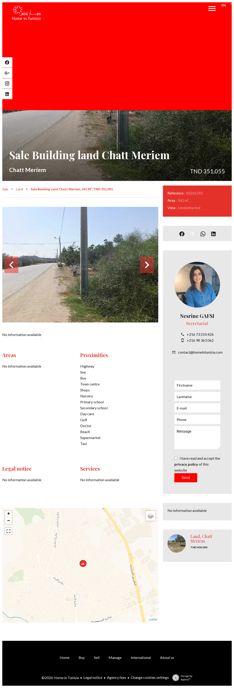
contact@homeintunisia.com (200, 352)
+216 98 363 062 (200, 340)
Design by (181, 677)
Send (185, 478)
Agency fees (116, 677)
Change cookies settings (150, 677)
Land (19, 189)
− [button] (8, 521)
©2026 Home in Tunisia (60, 677)
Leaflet (153, 619)
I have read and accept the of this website (197, 464)
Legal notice (92, 677)
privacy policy (186, 464)
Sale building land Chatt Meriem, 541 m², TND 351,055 (72, 189)
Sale (5, 189)
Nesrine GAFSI (197, 315)
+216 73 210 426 (200, 334)
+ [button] (8, 514)
